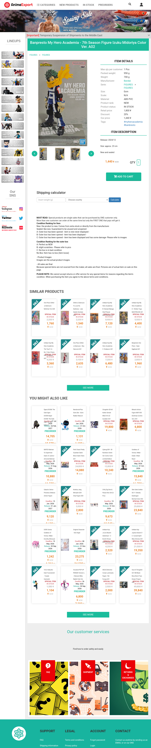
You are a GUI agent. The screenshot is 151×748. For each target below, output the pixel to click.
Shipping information (49, 722)
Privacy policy (71, 722)
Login (92, 722)
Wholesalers (95, 727)
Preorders (105, 4)
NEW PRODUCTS (69, 4)
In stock (88, 4)
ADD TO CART (123, 176)
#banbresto (129, 125)
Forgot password (97, 716)
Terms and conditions (74, 716)
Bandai (127, 80)
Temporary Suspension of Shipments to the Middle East (64, 35)
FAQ (41, 716)
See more (88, 380)
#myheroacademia (133, 121)
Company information (74, 727)
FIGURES (33, 55)
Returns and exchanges (50, 727)
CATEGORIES (46, 4)
